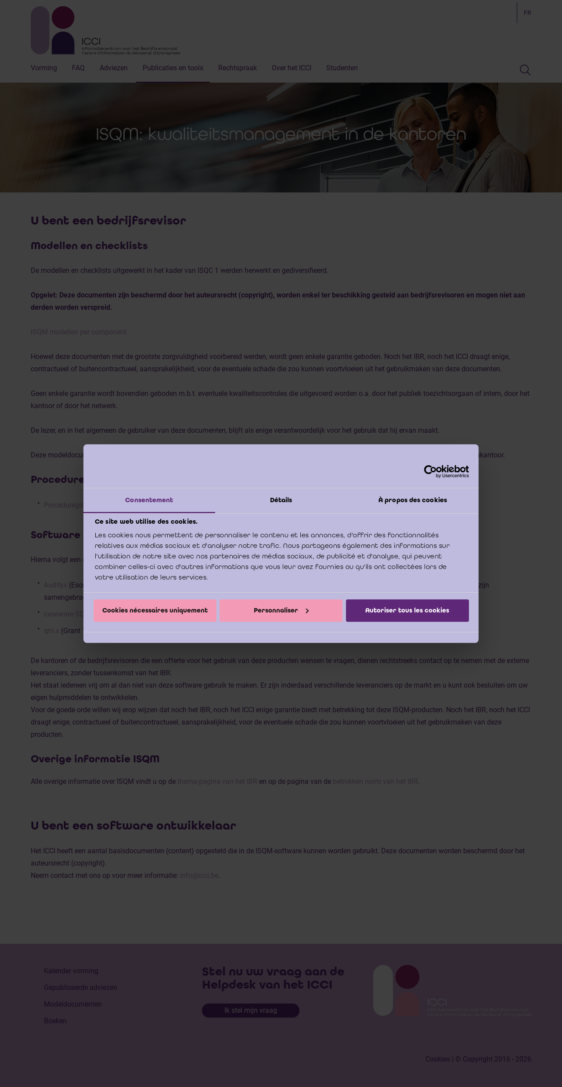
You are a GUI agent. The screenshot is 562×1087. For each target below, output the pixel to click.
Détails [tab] (281, 500)
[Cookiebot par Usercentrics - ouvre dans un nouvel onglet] (430, 471)
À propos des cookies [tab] (412, 500)
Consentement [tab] (149, 500)
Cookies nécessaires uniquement (155, 610)
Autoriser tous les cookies (407, 610)
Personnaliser (281, 610)
